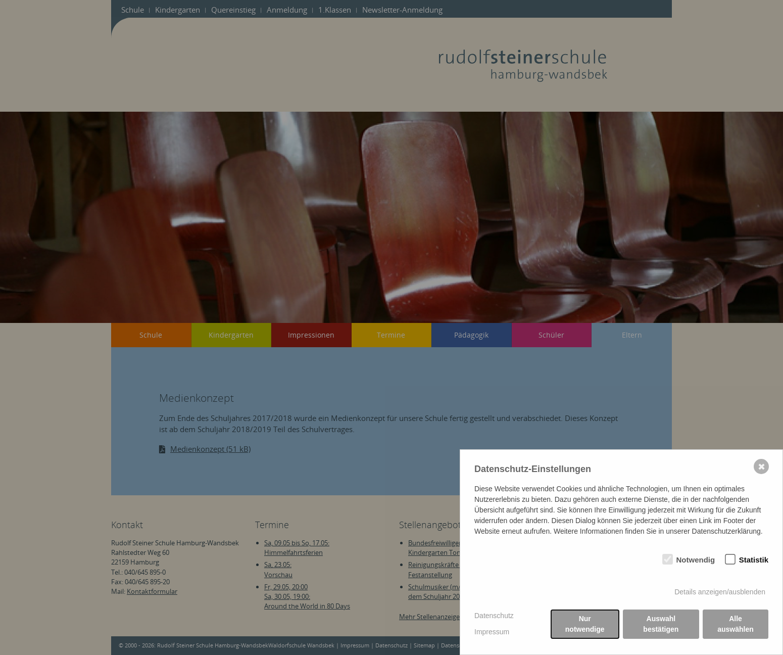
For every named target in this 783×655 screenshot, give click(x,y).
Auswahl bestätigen (660, 624)
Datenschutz (494, 616)
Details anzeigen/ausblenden (719, 592)
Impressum (491, 632)
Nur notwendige (585, 624)
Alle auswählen (735, 624)
